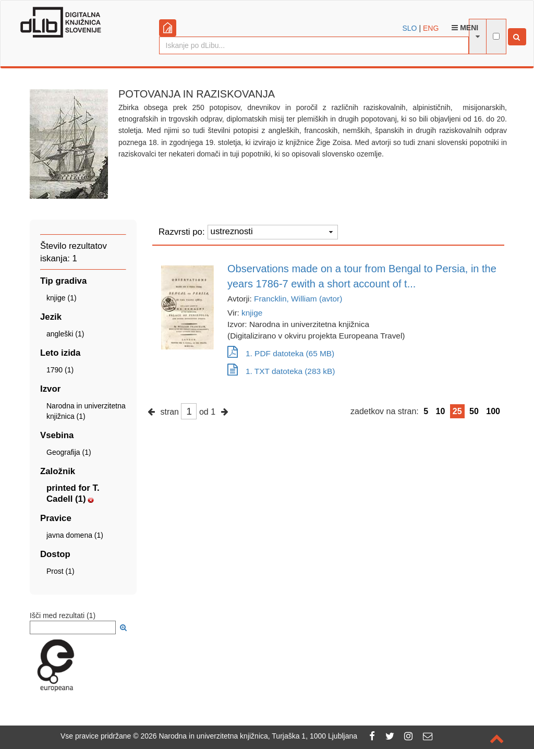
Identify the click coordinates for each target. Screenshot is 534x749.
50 (474, 411)
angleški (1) (65, 334)
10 (440, 411)
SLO (410, 28)
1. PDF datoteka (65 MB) (280, 353)
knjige (251, 312)
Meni (465, 27)
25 (457, 411)
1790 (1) (60, 370)
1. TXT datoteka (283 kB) (281, 371)
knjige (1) (61, 298)
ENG (431, 28)
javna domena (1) (74, 535)
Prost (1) (60, 571)
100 (493, 411)
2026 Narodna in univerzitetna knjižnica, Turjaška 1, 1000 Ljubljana (248, 736)
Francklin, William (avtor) (298, 298)
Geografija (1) (68, 452)
